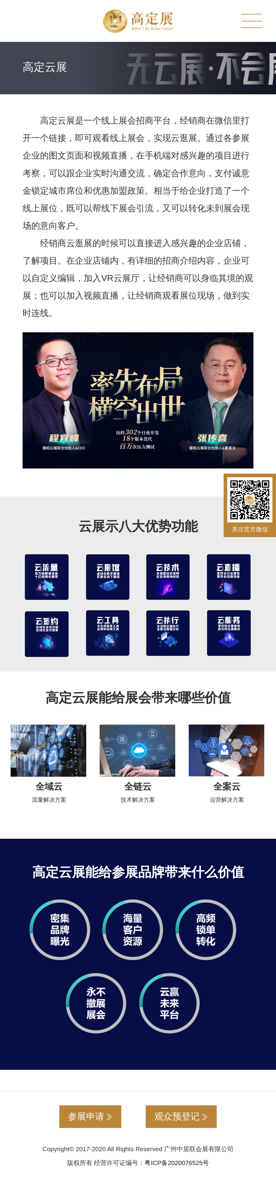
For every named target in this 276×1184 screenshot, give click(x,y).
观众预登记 (181, 1116)
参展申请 (90, 1116)
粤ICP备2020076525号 (176, 1162)
